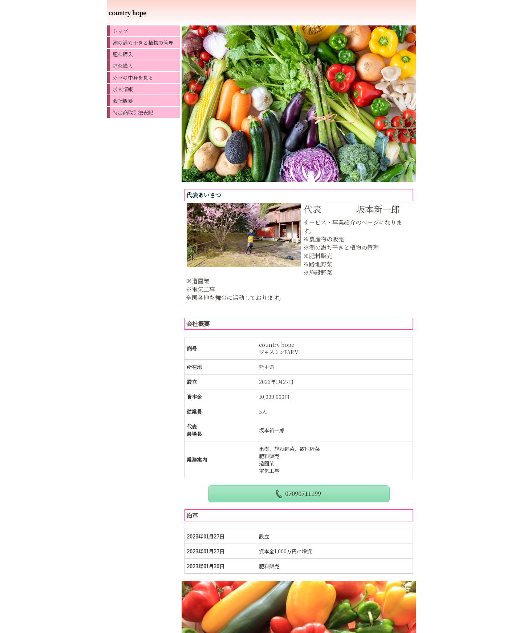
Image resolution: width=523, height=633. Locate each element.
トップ (120, 31)
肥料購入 (123, 54)
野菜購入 (123, 65)
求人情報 (123, 89)
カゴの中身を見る (133, 77)
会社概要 (123, 100)
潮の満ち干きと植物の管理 (143, 42)
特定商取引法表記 (133, 112)
